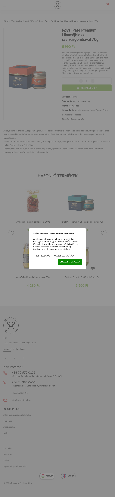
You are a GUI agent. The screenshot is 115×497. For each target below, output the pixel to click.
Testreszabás (43, 256)
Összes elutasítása (64, 256)
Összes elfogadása (70, 262)
